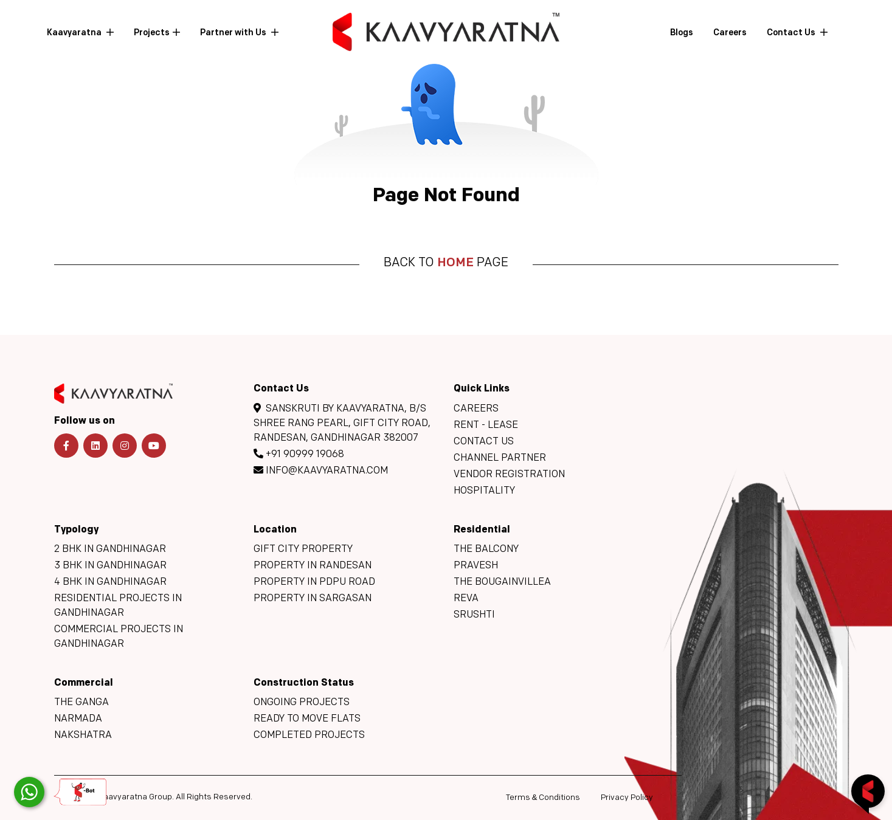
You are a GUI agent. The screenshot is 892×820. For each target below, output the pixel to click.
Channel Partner (500, 458)
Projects (152, 33)
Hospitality (484, 491)
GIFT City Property (303, 549)
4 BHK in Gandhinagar (110, 582)
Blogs (681, 33)
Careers (730, 33)
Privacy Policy (627, 798)
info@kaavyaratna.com (321, 470)
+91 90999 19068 (299, 454)
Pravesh (476, 566)
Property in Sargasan (313, 599)
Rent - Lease (486, 425)
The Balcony (486, 549)
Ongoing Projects (302, 703)
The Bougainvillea (502, 582)
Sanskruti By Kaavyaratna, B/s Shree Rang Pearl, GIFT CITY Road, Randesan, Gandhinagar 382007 (342, 423)
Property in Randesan (313, 566)
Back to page (446, 263)
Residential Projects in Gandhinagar (118, 606)
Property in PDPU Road (314, 582)
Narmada (78, 719)
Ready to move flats (307, 719)
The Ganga (81, 703)
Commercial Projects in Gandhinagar (118, 637)
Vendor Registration (509, 475)
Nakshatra (83, 735)
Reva (466, 599)
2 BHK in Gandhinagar (110, 549)
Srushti (474, 615)
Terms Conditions (543, 798)
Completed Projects (309, 735)
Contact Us (792, 33)
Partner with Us (234, 33)
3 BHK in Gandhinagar (110, 566)
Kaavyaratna (75, 33)
